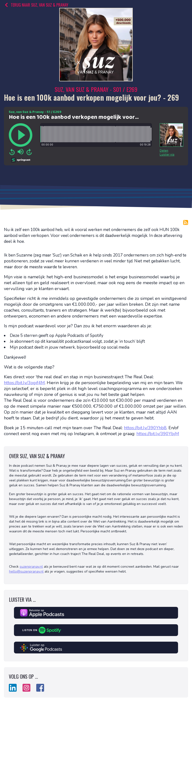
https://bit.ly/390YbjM (157, 434)
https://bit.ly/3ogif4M (24, 383)
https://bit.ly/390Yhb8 (145, 428)
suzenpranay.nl (31, 566)
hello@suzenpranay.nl (26, 571)
